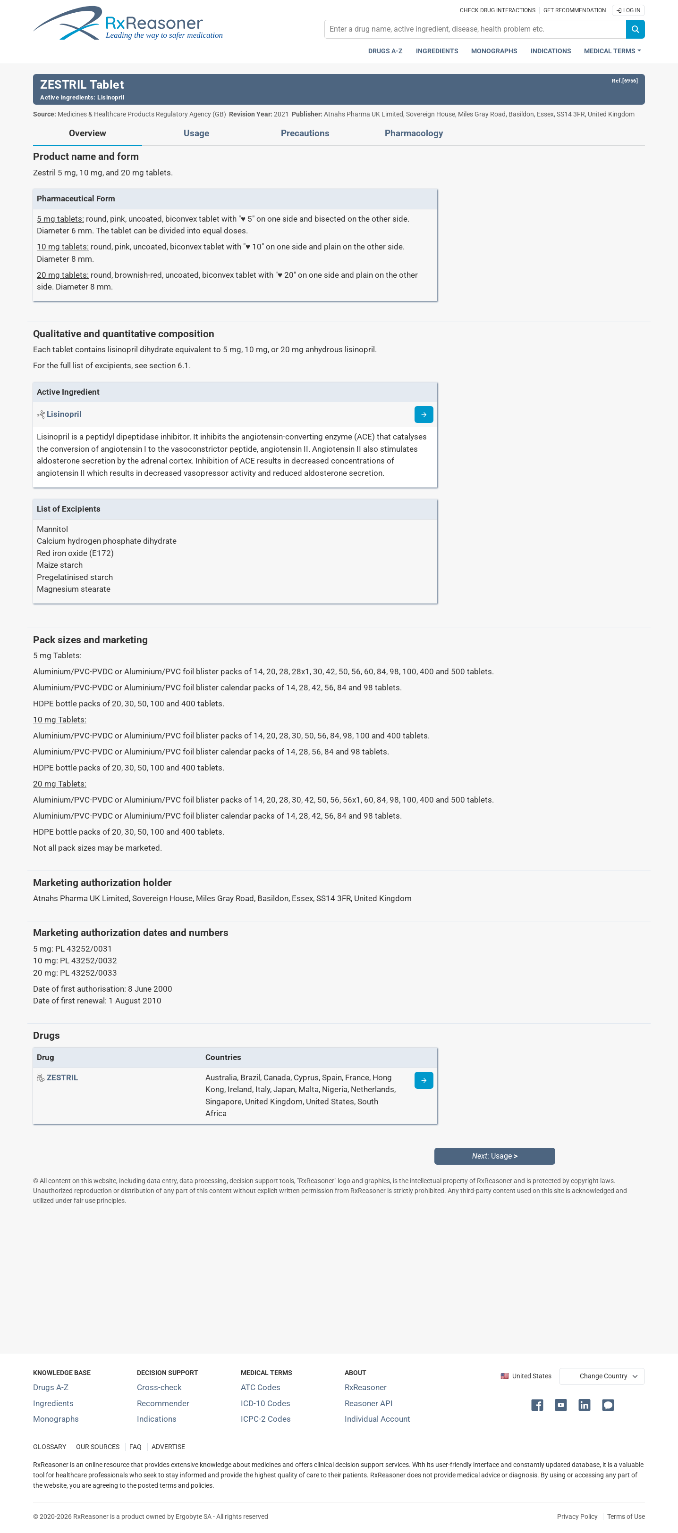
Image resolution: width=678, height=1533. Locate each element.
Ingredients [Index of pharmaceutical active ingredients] (53, 1403)
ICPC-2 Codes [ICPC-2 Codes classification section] (266, 1419)
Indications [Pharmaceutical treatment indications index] (551, 51)
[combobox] (475, 29)
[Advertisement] (316, 1279)
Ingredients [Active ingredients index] (437, 51)
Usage (196, 133)
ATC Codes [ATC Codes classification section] (260, 1387)
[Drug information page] (424, 1080)
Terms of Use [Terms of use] (626, 1516)
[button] (539, 1404)
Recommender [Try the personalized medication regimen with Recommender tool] (163, 1403)
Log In (628, 10)
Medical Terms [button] (610, 51)
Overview (87, 133)
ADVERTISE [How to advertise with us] (168, 1447)
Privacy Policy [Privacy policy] (577, 1516)
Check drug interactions (497, 10)
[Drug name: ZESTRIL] (62, 1077)
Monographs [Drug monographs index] (494, 51)
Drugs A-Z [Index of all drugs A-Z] (50, 1387)
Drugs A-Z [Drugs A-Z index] (385, 51)
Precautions (305, 133)
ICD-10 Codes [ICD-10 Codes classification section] (265, 1403)
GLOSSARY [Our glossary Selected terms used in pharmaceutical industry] (49, 1447)
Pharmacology (414, 133)
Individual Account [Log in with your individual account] (377, 1419)
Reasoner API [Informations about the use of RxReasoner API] (369, 1403)
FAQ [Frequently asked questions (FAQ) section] (135, 1447)
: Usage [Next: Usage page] (494, 1156)
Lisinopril (110, 97)
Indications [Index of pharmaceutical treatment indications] (157, 1419)
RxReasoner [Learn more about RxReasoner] (366, 1387)
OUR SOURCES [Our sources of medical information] (97, 1447)
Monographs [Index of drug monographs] (56, 1419)
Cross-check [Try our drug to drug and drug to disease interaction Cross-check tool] (159, 1387)
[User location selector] (602, 1376)
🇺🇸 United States (525, 1376)
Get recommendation (574, 10)
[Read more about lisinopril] (424, 414)
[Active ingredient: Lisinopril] (64, 414)
